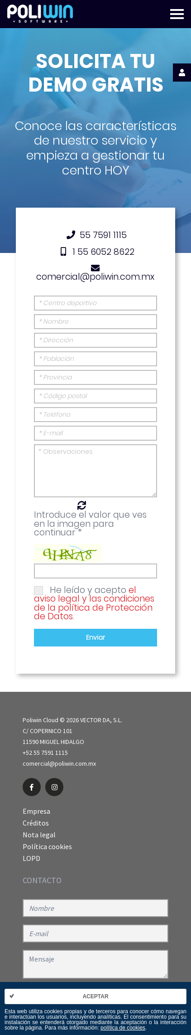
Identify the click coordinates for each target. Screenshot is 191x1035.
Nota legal (39, 834)
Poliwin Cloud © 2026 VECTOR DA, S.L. (72, 720)
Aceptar (95, 996)
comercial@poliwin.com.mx (95, 273)
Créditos (36, 822)
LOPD (31, 858)
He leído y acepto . (94, 603)
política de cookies (122, 1028)
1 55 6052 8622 (95, 252)
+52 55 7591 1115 (45, 752)
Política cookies (47, 846)
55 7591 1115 (95, 235)
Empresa (36, 811)
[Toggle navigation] (177, 14)
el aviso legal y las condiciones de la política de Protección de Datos (94, 603)
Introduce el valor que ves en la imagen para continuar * (90, 523)
